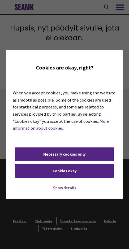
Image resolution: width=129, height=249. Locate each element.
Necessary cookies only (64, 154)
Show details (64, 187)
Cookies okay (65, 170)
